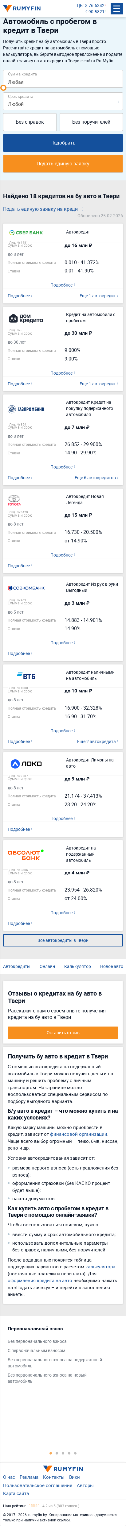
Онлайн (47, 966)
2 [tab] (57, 1453)
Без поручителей (91, 121)
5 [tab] (75, 1453)
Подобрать (63, 142)
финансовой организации (78, 1134)
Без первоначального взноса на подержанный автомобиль (55, 1363)
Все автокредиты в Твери (63, 940)
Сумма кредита (22, 73)
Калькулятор (77, 966)
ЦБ (80, 5)
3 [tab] (63, 1453)
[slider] (3, 88)
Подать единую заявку (63, 163)
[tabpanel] (60, 1356)
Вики (74, 1477)
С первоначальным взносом (36, 1350)
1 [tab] (51, 1453)
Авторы (85, 1485)
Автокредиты (16, 966)
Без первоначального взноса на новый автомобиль (47, 1378)
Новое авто (111, 966)
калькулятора (100, 1266)
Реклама (29, 1477)
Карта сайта (16, 1493)
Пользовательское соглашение (37, 1485)
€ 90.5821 (94, 11)
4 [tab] (69, 1453)
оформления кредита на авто (40, 1280)
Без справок (30, 121)
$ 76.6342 (94, 5)
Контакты (54, 1477)
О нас (9, 1477)
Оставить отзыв (63, 1032)
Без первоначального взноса (37, 1341)
